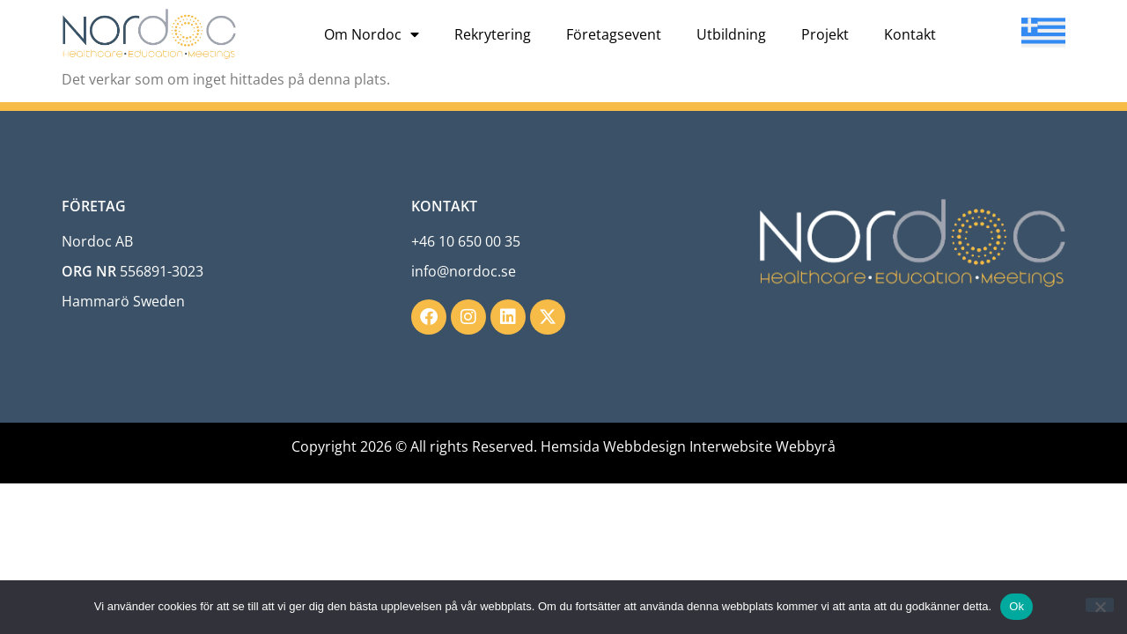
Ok (1016, 606)
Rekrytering (492, 34)
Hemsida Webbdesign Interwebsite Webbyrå (688, 446)
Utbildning (731, 34)
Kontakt (910, 34)
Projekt (825, 34)
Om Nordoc (371, 34)
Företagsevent (613, 34)
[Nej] (1100, 605)
